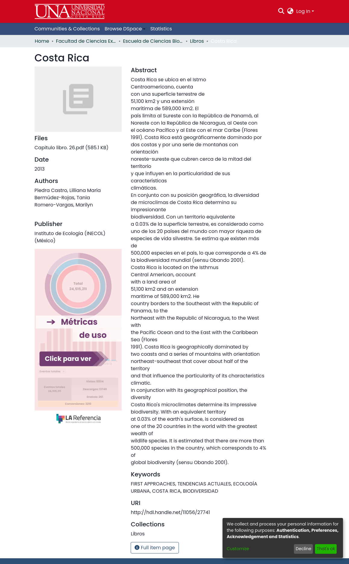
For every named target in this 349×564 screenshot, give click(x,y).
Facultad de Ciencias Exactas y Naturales (86, 41)
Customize (238, 549)
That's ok (326, 549)
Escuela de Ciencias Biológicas (153, 41)
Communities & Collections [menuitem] (67, 28)
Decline (303, 549)
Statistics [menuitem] (161, 28)
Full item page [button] (155, 547)
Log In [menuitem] (303, 11)
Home (42, 41)
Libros (197, 41)
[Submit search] (281, 11)
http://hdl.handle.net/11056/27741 (170, 512)
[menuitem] (290, 11)
